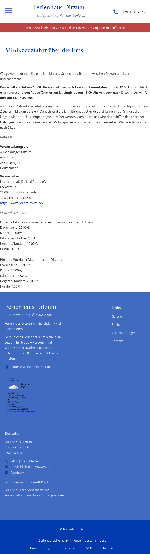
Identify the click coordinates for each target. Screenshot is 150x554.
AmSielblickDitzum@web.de (30, 467)
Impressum (68, 548)
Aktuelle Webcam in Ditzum (30, 367)
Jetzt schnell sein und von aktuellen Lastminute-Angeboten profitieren (75, 28)
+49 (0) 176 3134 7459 (25, 461)
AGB (89, 548)
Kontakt (117, 341)
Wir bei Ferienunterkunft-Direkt (27, 482)
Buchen (117, 324)
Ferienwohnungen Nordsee (24, 495)
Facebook (17, 472)
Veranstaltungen (124, 333)
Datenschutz (111, 548)
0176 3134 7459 (132, 11)
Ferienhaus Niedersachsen (24, 490)
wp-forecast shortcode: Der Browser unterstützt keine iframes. (33, 395)
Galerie (117, 316)
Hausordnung (40, 548)
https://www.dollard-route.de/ (21, 203)
